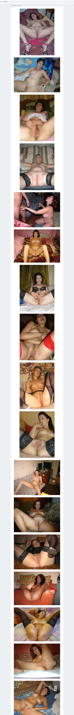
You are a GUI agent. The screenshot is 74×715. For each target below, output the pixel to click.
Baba (6, 1)
